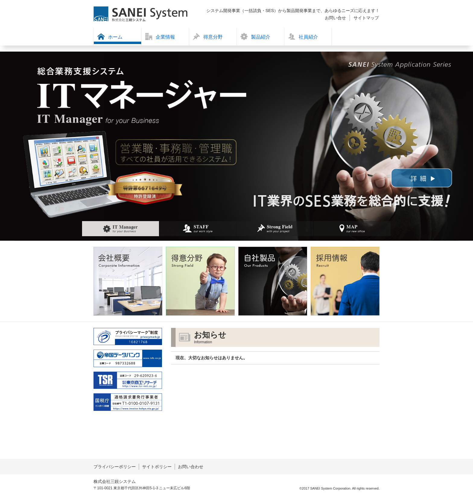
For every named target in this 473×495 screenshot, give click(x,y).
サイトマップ (366, 17)
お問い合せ (335, 17)
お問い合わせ (190, 466)
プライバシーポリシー (115, 466)
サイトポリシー (157, 466)
